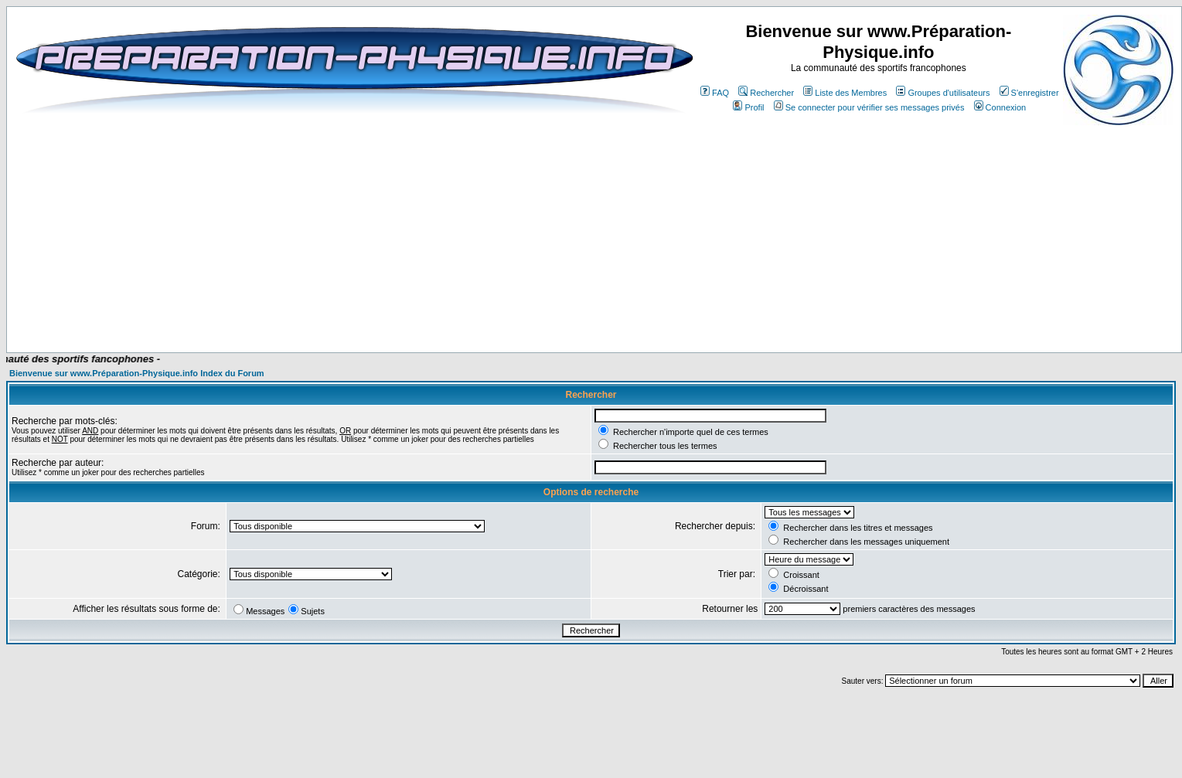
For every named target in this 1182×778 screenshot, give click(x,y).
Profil (748, 107)
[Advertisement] (334, 306)
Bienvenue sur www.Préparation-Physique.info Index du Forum (136, 373)
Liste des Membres (845, 92)
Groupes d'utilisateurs (943, 92)
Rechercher (766, 92)
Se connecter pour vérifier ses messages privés (869, 107)
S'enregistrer (1029, 92)
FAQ (714, 92)
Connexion (1000, 107)
